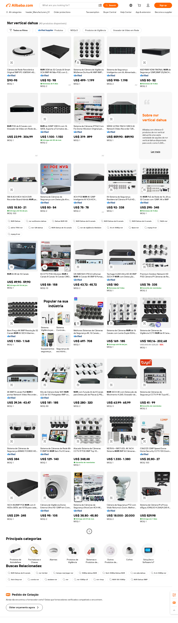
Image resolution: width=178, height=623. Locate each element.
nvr (65, 579)
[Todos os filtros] (18, 30)
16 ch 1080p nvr (115, 227)
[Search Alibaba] (69, 5)
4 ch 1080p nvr (158, 573)
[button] (100, 5)
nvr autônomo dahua (36, 221)
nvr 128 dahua (35, 227)
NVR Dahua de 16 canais (60, 227)
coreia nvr (33, 579)
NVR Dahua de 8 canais (84, 221)
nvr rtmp (98, 579)
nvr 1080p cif (81, 579)
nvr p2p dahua (138, 573)
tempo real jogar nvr (63, 573)
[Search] (110, 5)
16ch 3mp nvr (15, 579)
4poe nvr (134, 227)
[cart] (140, 6)
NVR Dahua (14, 221)
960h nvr (162, 221)
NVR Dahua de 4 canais (140, 221)
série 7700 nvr (15, 227)
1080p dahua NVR (88, 573)
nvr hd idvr (42, 573)
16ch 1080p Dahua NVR (113, 573)
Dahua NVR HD (59, 221)
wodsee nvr (51, 579)
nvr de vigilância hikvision (89, 227)
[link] (174, 595)
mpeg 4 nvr (150, 227)
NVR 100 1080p (117, 579)
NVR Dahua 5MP (139, 579)
